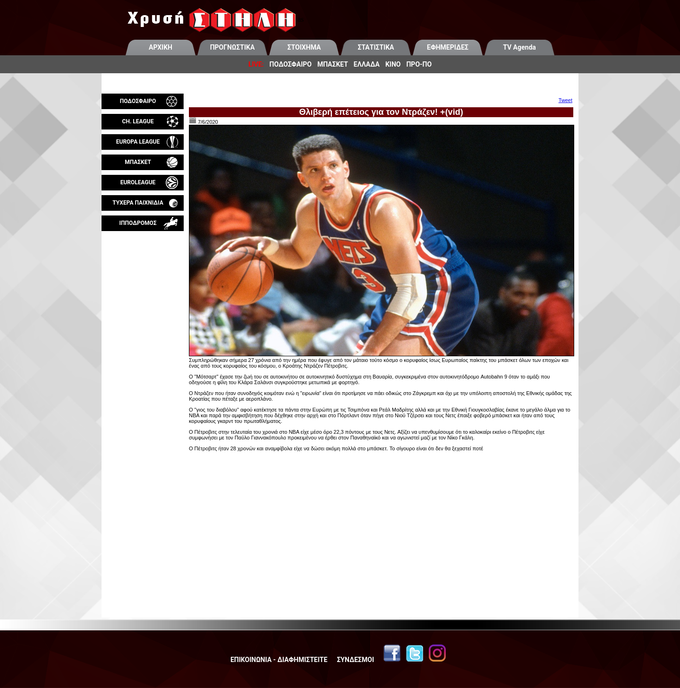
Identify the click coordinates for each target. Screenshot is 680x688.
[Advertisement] (142, 342)
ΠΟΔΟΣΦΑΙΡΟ (291, 64)
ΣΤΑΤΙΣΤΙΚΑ (375, 47)
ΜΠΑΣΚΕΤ (332, 64)
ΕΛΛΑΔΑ (367, 64)
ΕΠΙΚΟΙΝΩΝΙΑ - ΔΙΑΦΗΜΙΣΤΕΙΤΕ (278, 659)
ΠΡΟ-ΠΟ (419, 64)
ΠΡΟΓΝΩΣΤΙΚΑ (232, 47)
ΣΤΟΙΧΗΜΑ (304, 47)
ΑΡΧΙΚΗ (160, 47)
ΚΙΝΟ (393, 64)
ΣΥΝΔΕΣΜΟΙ (355, 659)
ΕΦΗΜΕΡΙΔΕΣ (447, 47)
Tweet (565, 100)
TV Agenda (519, 47)
